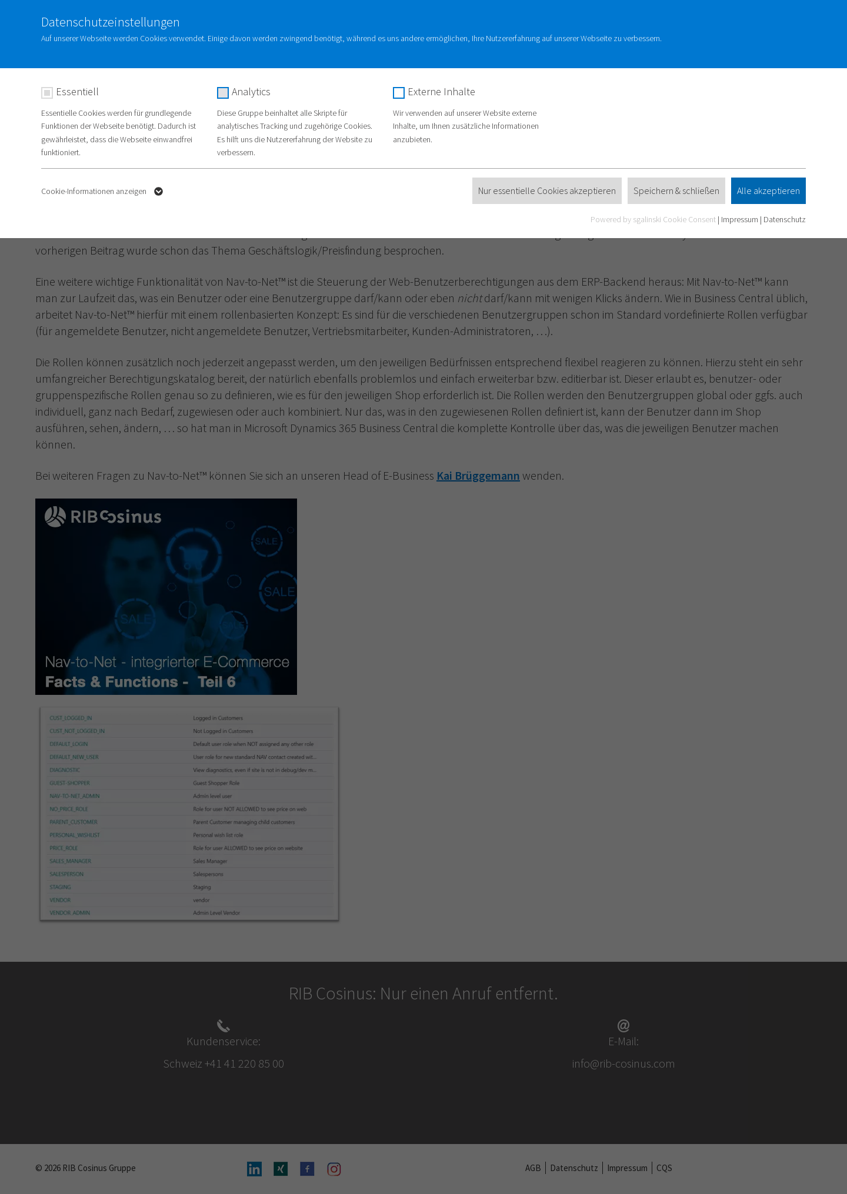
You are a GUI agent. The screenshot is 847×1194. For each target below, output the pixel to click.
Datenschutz (784, 219)
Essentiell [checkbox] (77, 91)
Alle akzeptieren (768, 190)
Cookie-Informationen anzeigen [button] (103, 192)
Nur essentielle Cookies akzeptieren (547, 190)
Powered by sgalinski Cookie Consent (654, 219)
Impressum (739, 219)
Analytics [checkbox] (251, 91)
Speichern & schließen (676, 190)
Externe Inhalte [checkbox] (441, 91)
